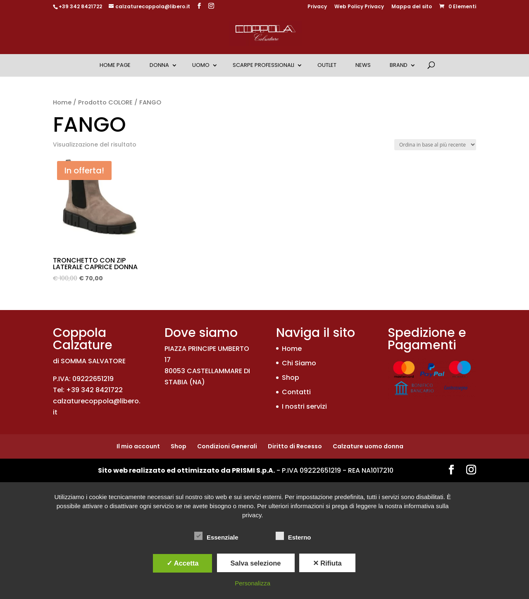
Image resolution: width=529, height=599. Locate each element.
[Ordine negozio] (435, 144)
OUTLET (326, 65)
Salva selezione (256, 563)
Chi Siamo (299, 363)
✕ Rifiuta (327, 563)
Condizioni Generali (227, 446)
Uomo (201, 65)
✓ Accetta (183, 563)
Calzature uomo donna (368, 446)
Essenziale (216, 536)
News (363, 65)
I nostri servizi (304, 406)
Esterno (293, 536)
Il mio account (138, 446)
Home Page (115, 65)
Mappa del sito (411, 7)
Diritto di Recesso (295, 446)
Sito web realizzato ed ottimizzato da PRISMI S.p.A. (186, 470)
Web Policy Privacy (359, 7)
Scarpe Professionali (263, 65)
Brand (398, 65)
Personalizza (252, 583)
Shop (290, 377)
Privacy (317, 7)
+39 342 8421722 (80, 6)
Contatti (296, 392)
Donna (159, 65)
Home (62, 102)
